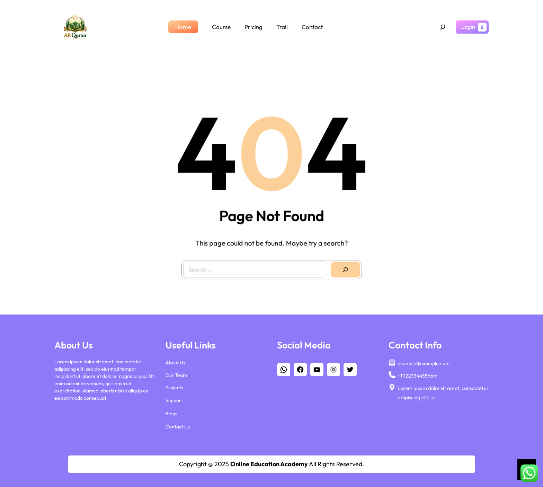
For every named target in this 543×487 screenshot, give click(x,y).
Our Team (176, 373)
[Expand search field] (443, 27)
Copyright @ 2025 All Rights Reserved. (271, 464)
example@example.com (423, 361)
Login (468, 26)
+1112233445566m (417, 374)
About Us (175, 361)
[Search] (343, 267)
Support (174, 399)
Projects (174, 386)
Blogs (171, 412)
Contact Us (178, 425)
